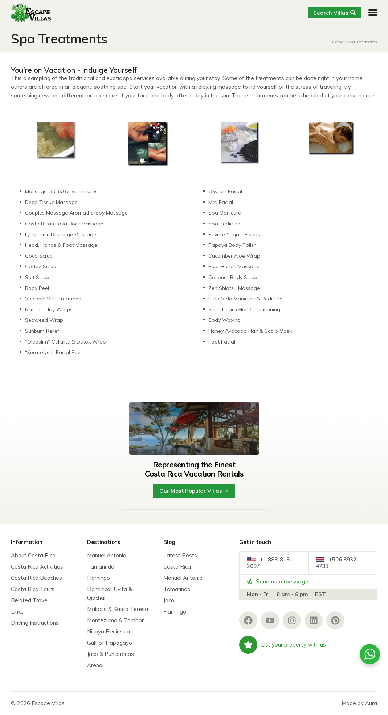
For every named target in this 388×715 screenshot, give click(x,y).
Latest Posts (180, 555)
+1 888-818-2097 (269, 563)
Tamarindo (100, 566)
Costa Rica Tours (32, 589)
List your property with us (282, 645)
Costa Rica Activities (37, 566)
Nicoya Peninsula (108, 631)
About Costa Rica (33, 555)
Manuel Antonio (106, 555)
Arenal (95, 665)
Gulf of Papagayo (109, 642)
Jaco (168, 600)
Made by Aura (359, 703)
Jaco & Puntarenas (110, 653)
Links (17, 611)
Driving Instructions (35, 622)
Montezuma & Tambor (115, 620)
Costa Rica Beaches (36, 577)
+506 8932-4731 (337, 563)
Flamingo (98, 577)
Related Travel (30, 600)
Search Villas (334, 12)
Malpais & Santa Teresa (117, 609)
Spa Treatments (362, 42)
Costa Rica (177, 566)
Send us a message (278, 581)
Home (337, 42)
